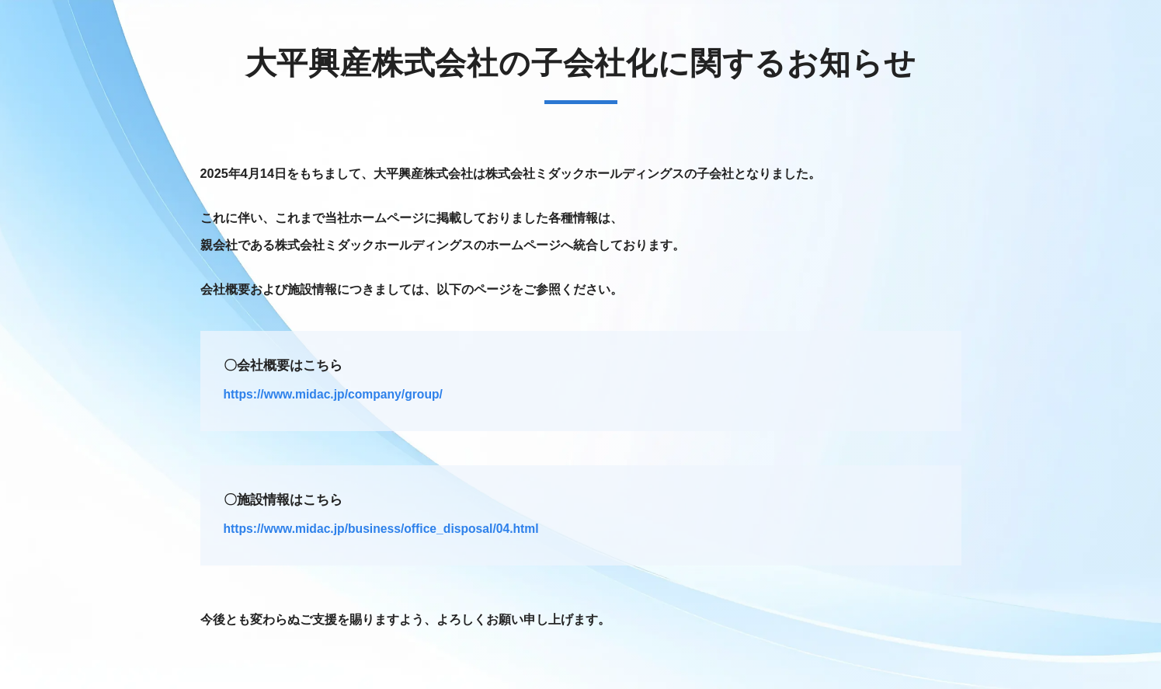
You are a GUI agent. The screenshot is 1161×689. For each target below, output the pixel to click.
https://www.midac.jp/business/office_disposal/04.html (381, 528)
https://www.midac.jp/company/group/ (333, 394)
